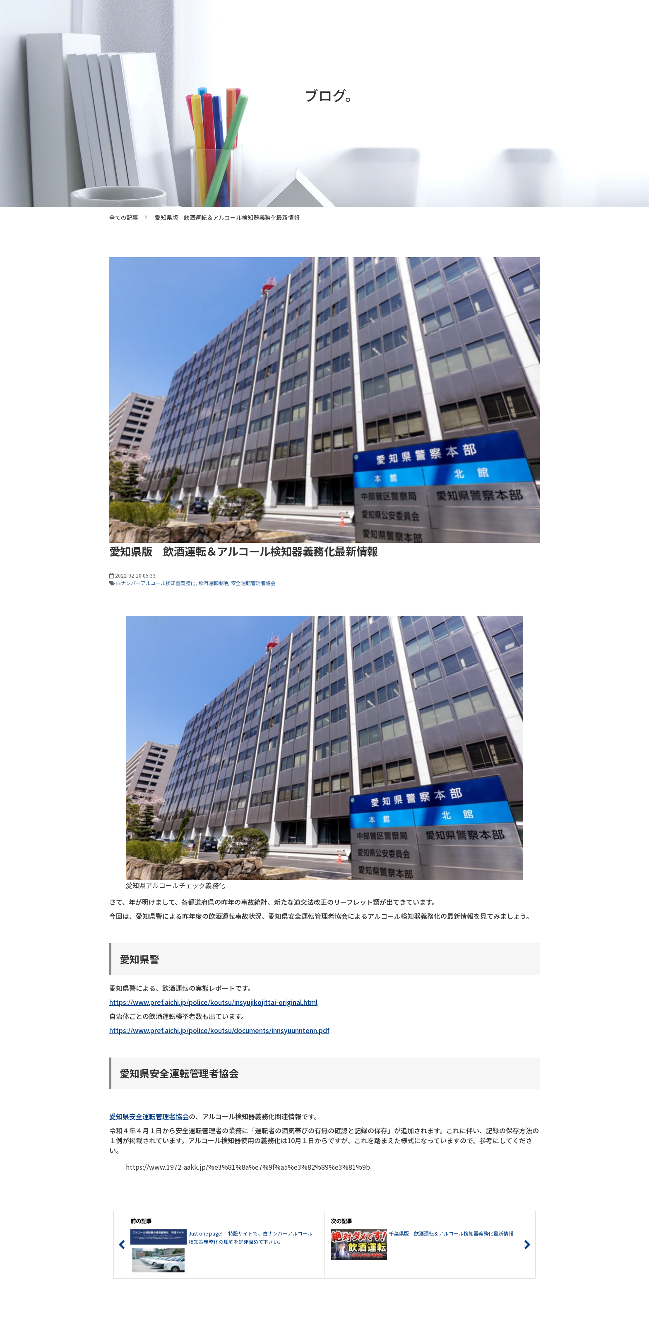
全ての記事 (123, 217)
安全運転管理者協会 (253, 582)
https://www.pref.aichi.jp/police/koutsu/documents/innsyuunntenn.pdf (219, 1030)
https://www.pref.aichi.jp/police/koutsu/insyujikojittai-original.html (213, 1002)
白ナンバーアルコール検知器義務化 (155, 582)
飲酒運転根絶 (213, 582)
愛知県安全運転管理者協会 (149, 1116)
